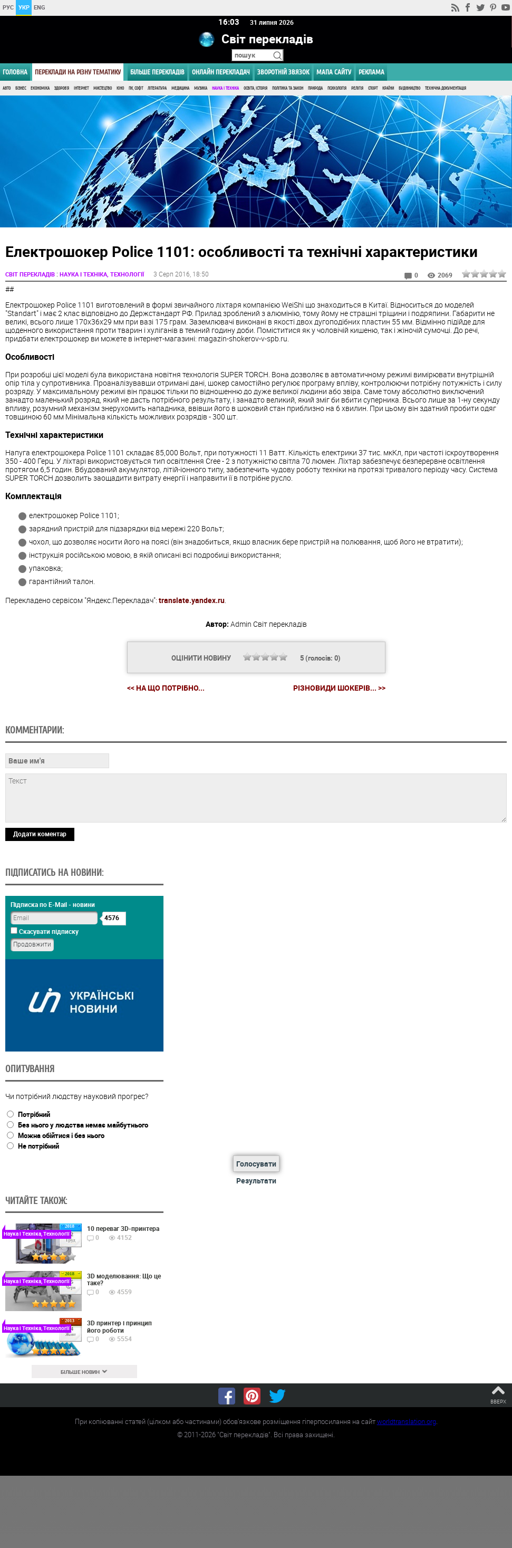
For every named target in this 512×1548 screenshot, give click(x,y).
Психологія (336, 88)
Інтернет (81, 88)
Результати (256, 1181)
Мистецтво (102, 88)
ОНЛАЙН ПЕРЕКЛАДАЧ (221, 72)
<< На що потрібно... (166, 688)
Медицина (180, 88)
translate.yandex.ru (192, 600)
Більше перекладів (157, 72)
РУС (8, 7)
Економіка (40, 88)
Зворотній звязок (283, 72)
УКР (24, 7)
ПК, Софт (136, 88)
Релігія (357, 88)
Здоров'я (61, 88)
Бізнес (20, 88)
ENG (39, 7)
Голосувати (256, 1164)
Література (157, 88)
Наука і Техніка (225, 88)
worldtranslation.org (406, 1421)
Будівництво (409, 88)
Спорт (373, 88)
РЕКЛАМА (371, 72)
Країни (388, 88)
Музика (200, 88)
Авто (7, 88)
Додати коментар (39, 833)
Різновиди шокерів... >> (339, 688)
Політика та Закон (287, 88)
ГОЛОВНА (15, 72)
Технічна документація (445, 88)
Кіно (120, 88)
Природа (315, 88)
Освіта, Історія (255, 88)
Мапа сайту (333, 72)
